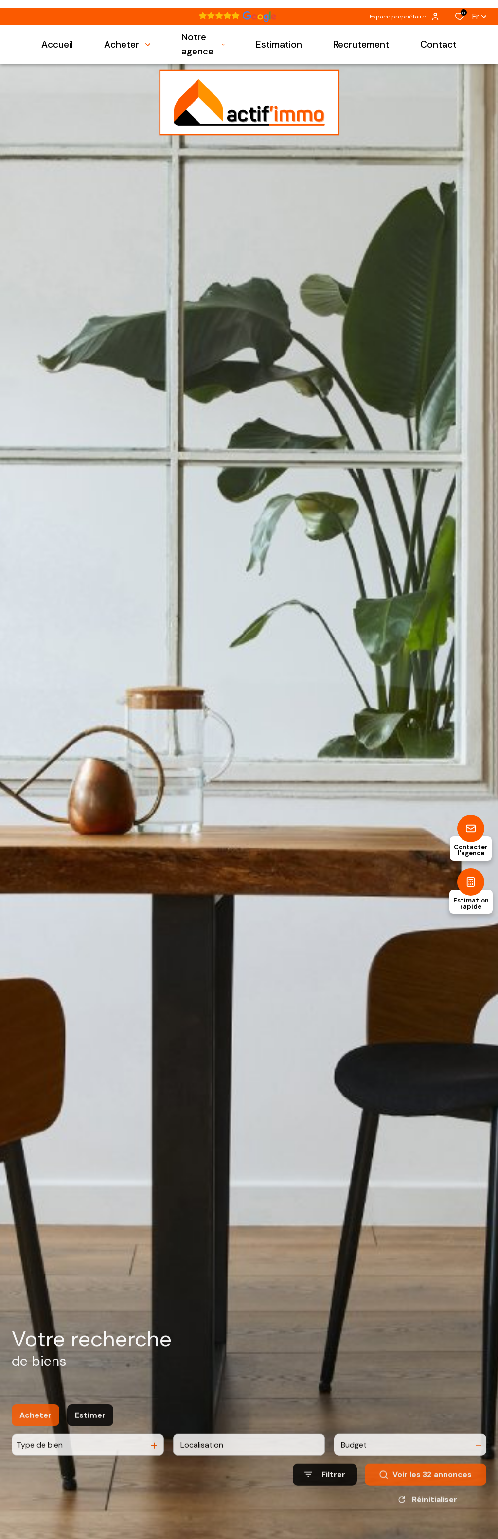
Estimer (90, 1427)
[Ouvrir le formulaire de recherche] (325, 1487)
